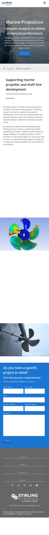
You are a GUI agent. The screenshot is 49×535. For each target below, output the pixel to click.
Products (22, 472)
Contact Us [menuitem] (27, 514)
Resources (22, 480)
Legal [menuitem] (19, 514)
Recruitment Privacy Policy (25, 512)
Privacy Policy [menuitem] (8, 512)
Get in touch (24, 53)
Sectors (22, 457)
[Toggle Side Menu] (45, 2)
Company (22, 465)
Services (10, 68)
